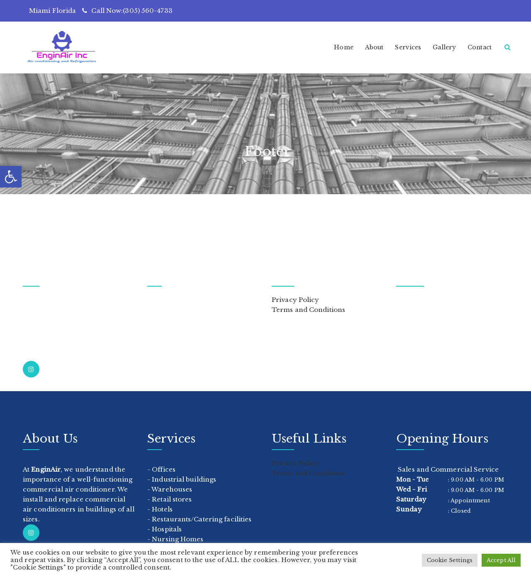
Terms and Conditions (308, 310)
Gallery (444, 47)
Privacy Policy (295, 300)
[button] (11, 176)
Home (343, 47)
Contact (480, 47)
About (374, 47)
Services (408, 47)
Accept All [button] (501, 560)
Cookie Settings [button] (450, 560)
